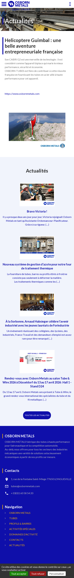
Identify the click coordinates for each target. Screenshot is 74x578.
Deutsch (25, 9)
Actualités (17, 545)
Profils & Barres (20, 523)
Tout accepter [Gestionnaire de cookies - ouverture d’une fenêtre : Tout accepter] (18, 573)
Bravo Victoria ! (37, 211)
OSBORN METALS (19, 512)
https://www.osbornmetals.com (22, 93)
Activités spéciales (22, 528)
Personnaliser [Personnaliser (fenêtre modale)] (56, 573)
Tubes (13, 518)
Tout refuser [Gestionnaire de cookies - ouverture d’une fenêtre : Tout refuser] (38, 573)
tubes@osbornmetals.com (25, 486)
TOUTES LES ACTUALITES (37, 415)
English (15, 9)
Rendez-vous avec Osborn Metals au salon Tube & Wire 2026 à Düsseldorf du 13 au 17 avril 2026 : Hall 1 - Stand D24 (37, 382)
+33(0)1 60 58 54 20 (22, 493)
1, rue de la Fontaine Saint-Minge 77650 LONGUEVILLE (41, 478)
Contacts (16, 539)
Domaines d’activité (23, 534)
